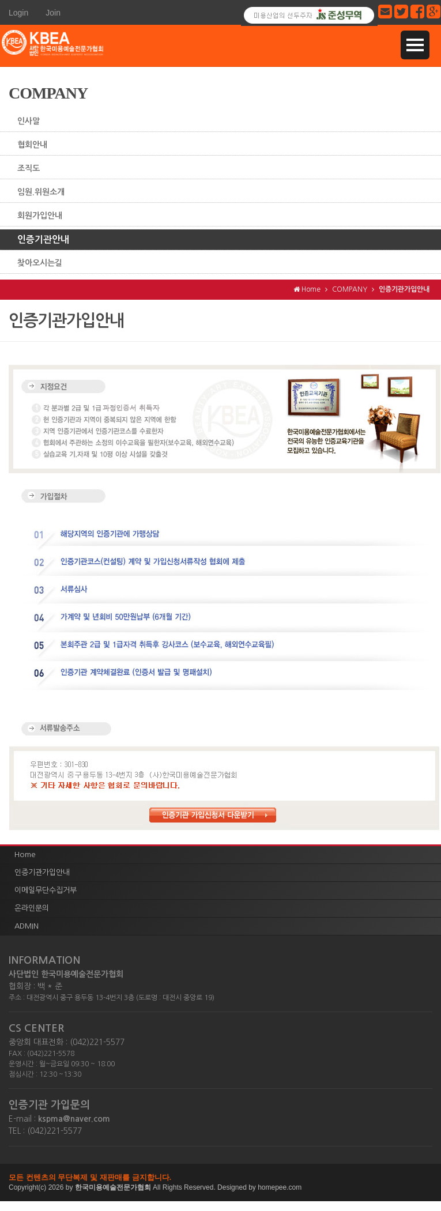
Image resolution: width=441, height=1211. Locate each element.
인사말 (28, 121)
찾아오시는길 (39, 263)
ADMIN (26, 926)
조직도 (28, 168)
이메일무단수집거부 (45, 890)
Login (18, 12)
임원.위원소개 (41, 192)
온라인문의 (31, 908)
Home (25, 854)
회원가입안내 (39, 216)
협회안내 (32, 145)
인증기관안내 (43, 239)
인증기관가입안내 (42, 872)
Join (53, 12)
